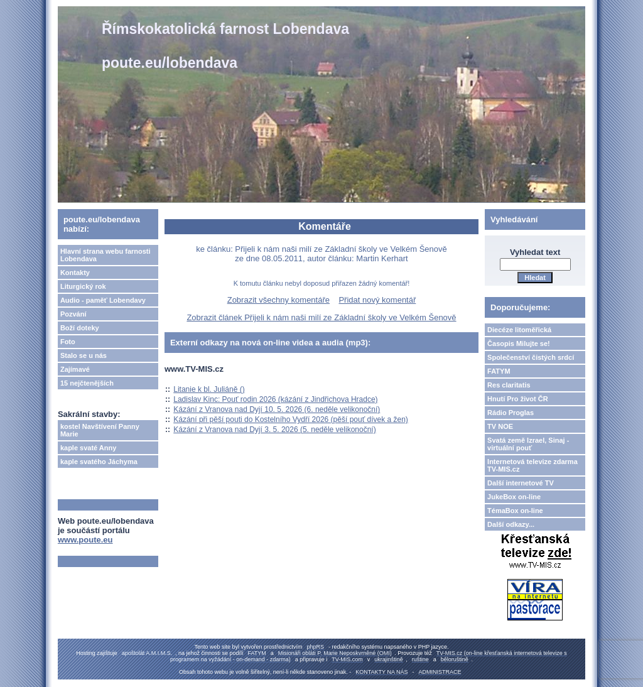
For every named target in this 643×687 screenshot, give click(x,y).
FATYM (498, 371)
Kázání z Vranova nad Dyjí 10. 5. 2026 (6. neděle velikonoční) (276, 409)
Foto (67, 341)
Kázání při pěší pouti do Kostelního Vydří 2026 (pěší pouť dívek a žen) (290, 419)
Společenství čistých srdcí (530, 357)
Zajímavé (75, 369)
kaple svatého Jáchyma (99, 461)
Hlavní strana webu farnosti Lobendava (105, 254)
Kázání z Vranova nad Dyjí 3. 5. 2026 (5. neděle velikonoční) (274, 429)
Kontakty (75, 272)
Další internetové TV (520, 483)
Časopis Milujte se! (518, 343)
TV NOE (500, 426)
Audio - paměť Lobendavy (103, 300)
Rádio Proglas (510, 412)
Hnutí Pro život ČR (517, 399)
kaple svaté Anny (88, 448)
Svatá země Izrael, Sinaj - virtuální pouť (528, 444)
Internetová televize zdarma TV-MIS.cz (532, 465)
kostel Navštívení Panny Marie (99, 430)
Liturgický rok (83, 286)
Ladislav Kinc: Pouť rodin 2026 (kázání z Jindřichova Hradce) (275, 399)
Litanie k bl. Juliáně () (208, 389)
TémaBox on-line (515, 510)
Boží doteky (79, 328)
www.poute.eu (85, 539)
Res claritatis (508, 385)
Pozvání (73, 314)
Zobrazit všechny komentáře (278, 300)
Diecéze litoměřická (519, 329)
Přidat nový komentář (377, 300)
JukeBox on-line (514, 496)
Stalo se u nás (83, 355)
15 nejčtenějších (87, 383)
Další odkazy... (510, 524)
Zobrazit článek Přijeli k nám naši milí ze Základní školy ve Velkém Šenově (321, 317)
